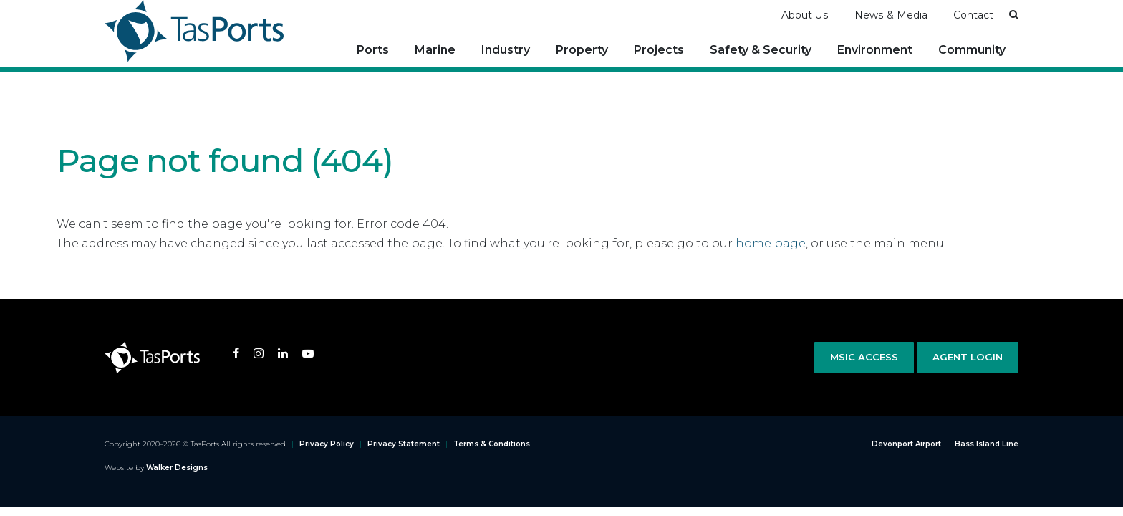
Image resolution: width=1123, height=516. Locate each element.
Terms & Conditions (491, 444)
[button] (1013, 14)
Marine (435, 50)
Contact (973, 15)
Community (972, 50)
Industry (505, 50)
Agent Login (967, 357)
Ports (373, 50)
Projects (659, 50)
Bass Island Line (986, 444)
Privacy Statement (403, 444)
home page (771, 243)
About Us (805, 15)
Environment (874, 50)
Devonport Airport (906, 444)
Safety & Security (760, 50)
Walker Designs (177, 467)
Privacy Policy (326, 444)
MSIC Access (864, 357)
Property (582, 50)
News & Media (890, 15)
